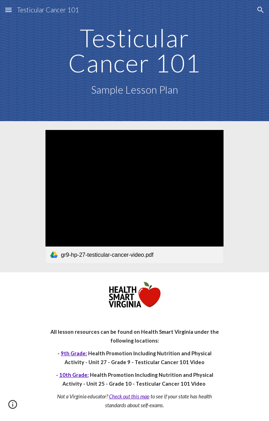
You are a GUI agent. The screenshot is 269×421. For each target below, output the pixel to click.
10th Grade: (74, 375)
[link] (134, 197)
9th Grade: (74, 353)
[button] (8, 9)
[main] (134, 61)
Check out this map (129, 396)
